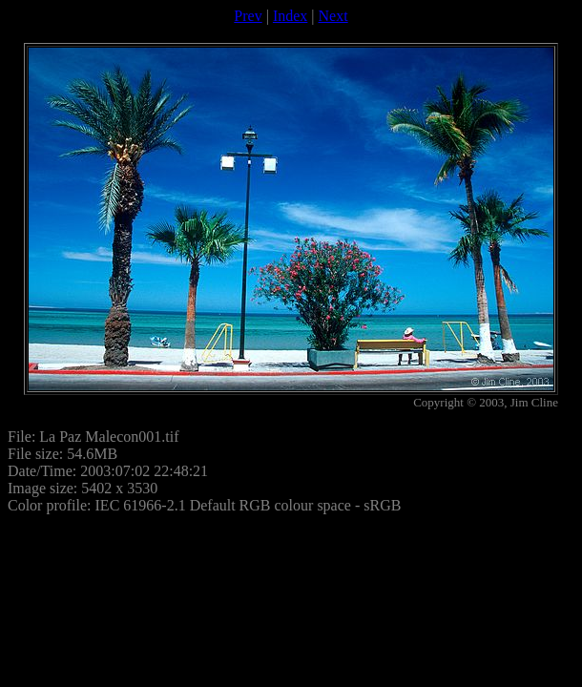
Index (290, 16)
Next (333, 16)
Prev (247, 16)
